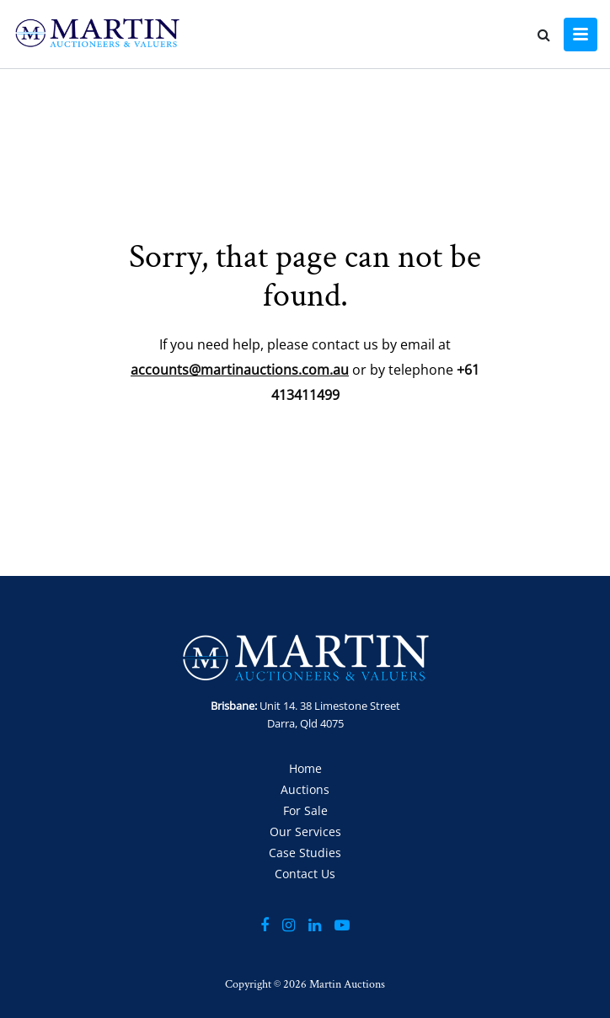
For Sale (305, 810)
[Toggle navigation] (580, 34)
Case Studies (305, 853)
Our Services (305, 831)
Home (305, 768)
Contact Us (305, 874)
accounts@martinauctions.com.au (240, 369)
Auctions (305, 789)
